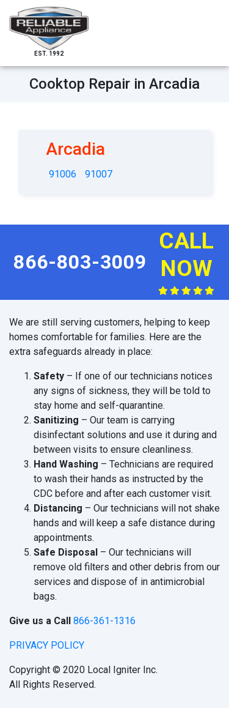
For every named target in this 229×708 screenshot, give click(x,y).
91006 (62, 174)
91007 (98, 174)
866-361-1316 (104, 621)
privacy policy (46, 645)
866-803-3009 (80, 262)
